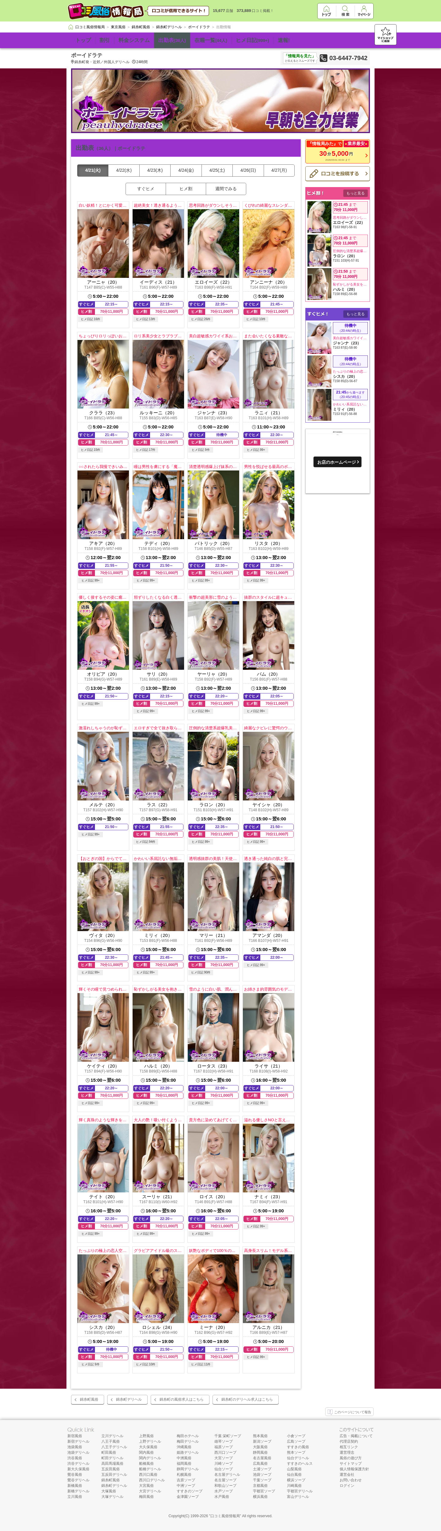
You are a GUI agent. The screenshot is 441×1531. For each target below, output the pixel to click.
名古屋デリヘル (227, 1474)
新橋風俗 (74, 1485)
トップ (83, 40)
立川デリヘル (112, 1436)
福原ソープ (223, 1447)
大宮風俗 (146, 1485)
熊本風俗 (260, 1436)
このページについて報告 (349, 1412)
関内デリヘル (150, 1458)
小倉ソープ (296, 1436)
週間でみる (226, 188)
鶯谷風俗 (74, 1474)
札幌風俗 (184, 1474)
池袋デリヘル (78, 1452)
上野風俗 (146, 1436)
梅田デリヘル (188, 1441)
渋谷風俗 (74, 1458)
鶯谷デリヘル (78, 1480)
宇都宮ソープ (264, 1491)
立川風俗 (74, 1497)
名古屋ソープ (225, 1480)
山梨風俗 (294, 1469)
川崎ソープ (223, 1463)
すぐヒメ (145, 188)
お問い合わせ (351, 1480)
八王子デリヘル (114, 1447)
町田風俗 (108, 1452)
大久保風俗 (148, 1447)
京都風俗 (260, 1485)
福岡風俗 (184, 1463)
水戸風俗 (221, 1497)
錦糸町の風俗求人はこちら (182, 1399)
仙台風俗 (294, 1474)
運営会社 (347, 1474)
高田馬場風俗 (112, 1463)
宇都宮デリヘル (300, 1491)
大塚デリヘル (112, 1497)
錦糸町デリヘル (129, 1399)
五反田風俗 (110, 1469)
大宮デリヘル (150, 1491)
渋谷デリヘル (78, 1463)
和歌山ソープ (225, 1485)
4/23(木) (155, 170)
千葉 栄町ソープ (227, 1436)
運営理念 (347, 1452)
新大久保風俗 (78, 1469)
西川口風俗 (148, 1474)
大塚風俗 (108, 1491)
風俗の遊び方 (351, 1458)
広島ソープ (296, 1441)
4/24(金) (186, 170)
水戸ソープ (223, 1491)
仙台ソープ (223, 1469)
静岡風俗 (260, 1452)
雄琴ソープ (223, 1441)
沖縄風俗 (184, 1447)
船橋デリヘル (150, 1469)
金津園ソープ (188, 1497)
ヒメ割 (185, 188)
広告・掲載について (356, 1436)
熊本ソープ (296, 1452)
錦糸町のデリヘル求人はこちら (247, 1399)
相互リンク (349, 1447)
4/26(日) (248, 170)
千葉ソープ (262, 1480)
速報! (284, 40)
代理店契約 (349, 1441)
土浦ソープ (262, 1469)
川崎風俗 (294, 1485)
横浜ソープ (296, 1480)
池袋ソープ (262, 1474)
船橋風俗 (146, 1463)
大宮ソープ (223, 1458)
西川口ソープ (225, 1452)
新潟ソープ (262, 1441)
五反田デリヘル (114, 1474)
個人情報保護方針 (354, 1469)
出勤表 (172, 40)
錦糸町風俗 (89, 1399)
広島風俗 (260, 1463)
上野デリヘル (150, 1441)
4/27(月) (279, 170)
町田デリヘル (112, 1458)
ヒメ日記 (252, 40)
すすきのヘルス (300, 1463)
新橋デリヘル (78, 1491)
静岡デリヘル (188, 1469)
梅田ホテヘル (188, 1436)
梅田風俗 (146, 1497)
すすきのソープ (189, 1491)
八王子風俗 (110, 1441)
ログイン (347, 1485)
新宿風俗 (74, 1436)
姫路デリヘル (188, 1452)
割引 (105, 40)
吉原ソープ (186, 1480)
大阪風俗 (260, 1447)
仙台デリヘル (298, 1458)
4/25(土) (217, 170)
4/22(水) (124, 170)
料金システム (134, 40)
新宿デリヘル (78, 1441)
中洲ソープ (186, 1485)
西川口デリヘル (152, 1480)
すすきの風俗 (298, 1447)
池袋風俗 (74, 1447)
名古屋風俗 (262, 1458)
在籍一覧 (210, 40)
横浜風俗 (260, 1497)
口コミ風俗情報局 (225, 1516)
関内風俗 (146, 1452)
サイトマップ (351, 1463)
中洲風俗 (184, 1458)
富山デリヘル (298, 1497)
